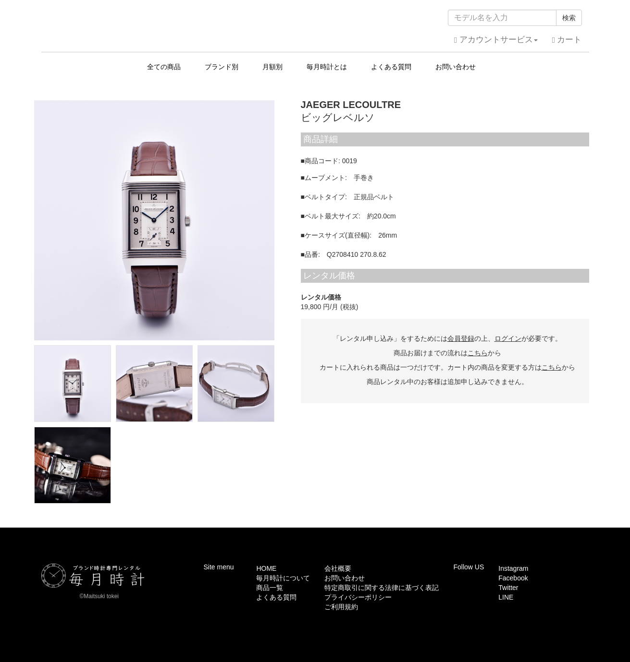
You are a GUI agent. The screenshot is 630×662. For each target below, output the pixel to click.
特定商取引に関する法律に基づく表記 (381, 587)
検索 (569, 18)
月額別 (272, 67)
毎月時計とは (327, 67)
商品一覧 (269, 587)
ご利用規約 (341, 607)
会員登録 (460, 338)
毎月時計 (315, 23)
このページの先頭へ (559, 520)
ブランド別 (221, 67)
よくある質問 (391, 67)
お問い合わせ (455, 67)
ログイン (507, 338)
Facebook (513, 578)
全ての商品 (164, 67)
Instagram (513, 568)
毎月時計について (283, 578)
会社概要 (337, 568)
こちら (478, 353)
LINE (505, 597)
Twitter (508, 587)
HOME (266, 568)
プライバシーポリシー (358, 597)
